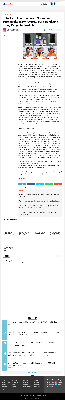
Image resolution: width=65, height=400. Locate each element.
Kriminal (27, 8)
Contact (25, 395)
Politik (14, 387)
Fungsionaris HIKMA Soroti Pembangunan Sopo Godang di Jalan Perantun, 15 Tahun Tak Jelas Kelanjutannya (32, 354)
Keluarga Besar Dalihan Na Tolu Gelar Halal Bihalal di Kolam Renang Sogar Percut (32, 343)
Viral (13, 389)
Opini (13, 384)
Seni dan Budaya (27, 387)
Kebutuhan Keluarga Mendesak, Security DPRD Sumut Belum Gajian (32, 323)
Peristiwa (4, 387)
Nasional (36, 382)
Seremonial (37, 387)
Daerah (8, 8)
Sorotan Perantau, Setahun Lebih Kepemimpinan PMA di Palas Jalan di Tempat (33, 364)
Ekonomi (25, 380)
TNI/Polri (56, 8)
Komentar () (59, 29)
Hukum (21, 8)
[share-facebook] (45, 30)
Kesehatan (15, 382)
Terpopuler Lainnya (32, 372)
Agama (34, 8)
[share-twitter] (49, 30)
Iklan (30, 395)
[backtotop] (32, 376)
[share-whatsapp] (52, 30)
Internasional (6, 382)
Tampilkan (59, 256)
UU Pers (39, 395)
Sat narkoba (7, 14)
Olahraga (40, 8)
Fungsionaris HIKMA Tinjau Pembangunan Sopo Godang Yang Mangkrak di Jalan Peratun (33, 333)
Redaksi (44, 395)
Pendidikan (48, 8)
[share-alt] (22, 184)
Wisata (25, 389)
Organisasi (15, 8)
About (20, 395)
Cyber (33, 395)
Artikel (14, 380)
